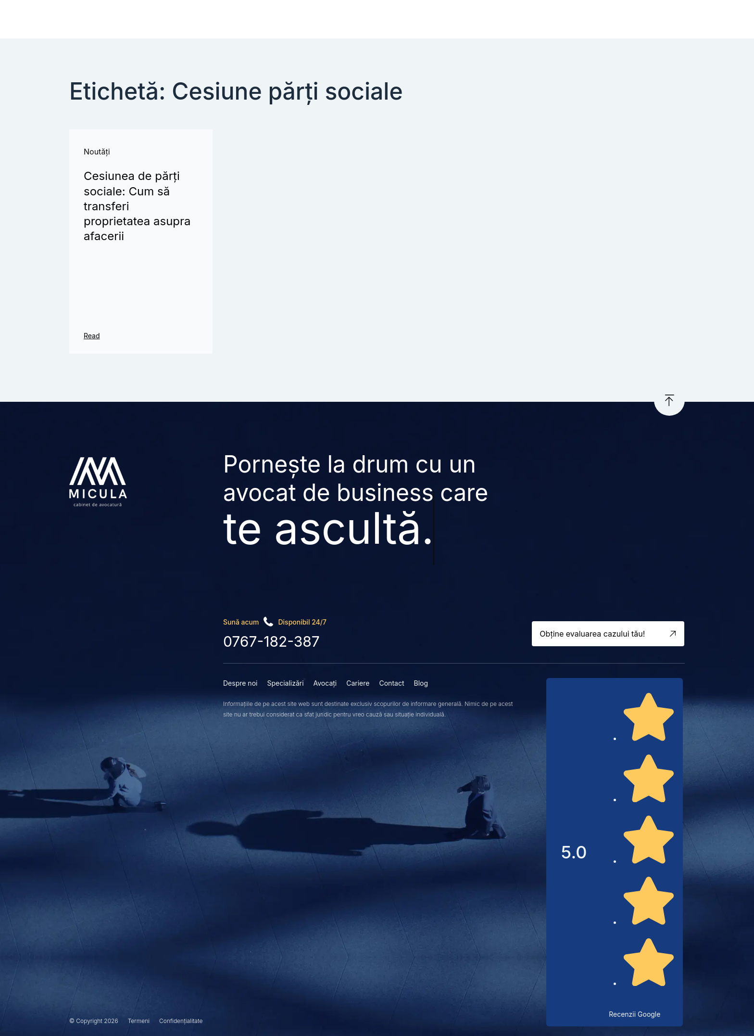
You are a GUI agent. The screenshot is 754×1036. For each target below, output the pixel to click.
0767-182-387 (271, 641)
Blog (500, 20)
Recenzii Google (634, 1014)
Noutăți (97, 151)
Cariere (418, 20)
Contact (462, 20)
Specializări (323, 20)
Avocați (375, 20)
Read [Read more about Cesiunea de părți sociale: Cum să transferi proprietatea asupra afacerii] (92, 336)
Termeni (139, 1020)
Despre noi (264, 20)
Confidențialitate (180, 1020)
